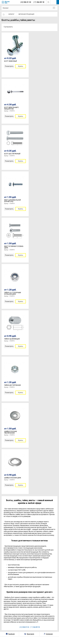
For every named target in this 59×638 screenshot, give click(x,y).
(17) (35, 627)
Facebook (11, 634)
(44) (24, 627)
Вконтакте (30, 634)
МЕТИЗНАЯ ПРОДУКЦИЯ (26, 14)
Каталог (6, 8)
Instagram (49, 634)
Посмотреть (9, 66)
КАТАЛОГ (11, 14)
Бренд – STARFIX (9, 111)
